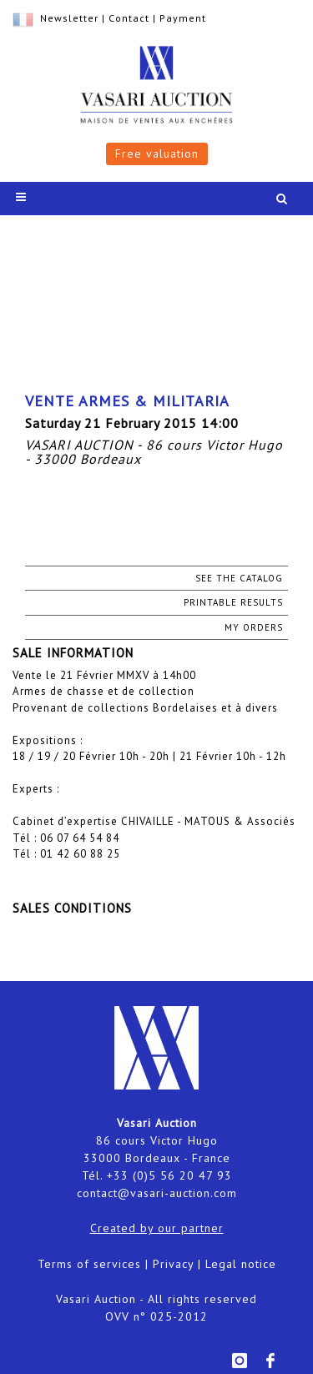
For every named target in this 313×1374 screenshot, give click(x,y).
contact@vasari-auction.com (157, 1192)
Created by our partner (157, 1228)
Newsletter (69, 18)
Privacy (173, 1263)
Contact (129, 18)
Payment (182, 18)
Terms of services (89, 1263)
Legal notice (240, 1263)
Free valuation (157, 153)
